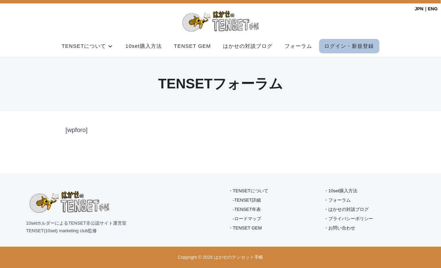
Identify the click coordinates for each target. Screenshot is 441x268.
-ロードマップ (247, 218)
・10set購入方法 (340, 190)
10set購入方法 (143, 46)
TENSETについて (84, 46)
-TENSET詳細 (247, 200)
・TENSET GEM (245, 228)
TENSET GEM (192, 46)
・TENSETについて (248, 190)
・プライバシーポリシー (348, 218)
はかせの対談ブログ (248, 46)
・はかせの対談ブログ (346, 209)
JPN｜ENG (426, 8)
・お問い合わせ (339, 228)
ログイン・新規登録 (349, 46)
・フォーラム (337, 200)
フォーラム (298, 46)
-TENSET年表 (247, 209)
